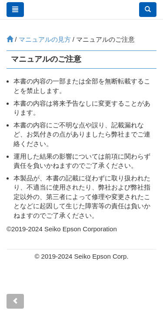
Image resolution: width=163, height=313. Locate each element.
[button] (147, 9)
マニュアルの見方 (45, 39)
